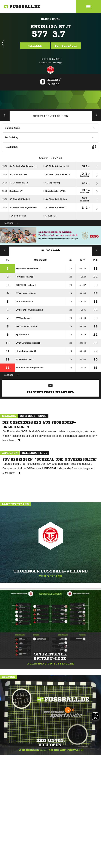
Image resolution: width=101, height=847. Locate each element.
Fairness (4, 250)
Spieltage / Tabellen (50, 116)
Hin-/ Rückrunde (96, 250)
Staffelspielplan (96, 115)
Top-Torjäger (66, 45)
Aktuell (4, 115)
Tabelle (35, 45)
